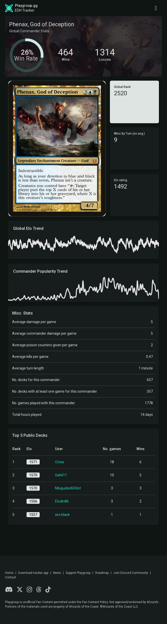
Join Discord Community (130, 573)
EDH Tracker (24, 10)
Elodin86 (62, 501)
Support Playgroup (78, 573)
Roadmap (102, 573)
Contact (10, 577)
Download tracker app (33, 573)
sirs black (62, 515)
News (57, 573)
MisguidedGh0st (68, 488)
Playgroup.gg (26, 6)
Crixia (59, 462)
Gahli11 (61, 475)
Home (9, 573)
